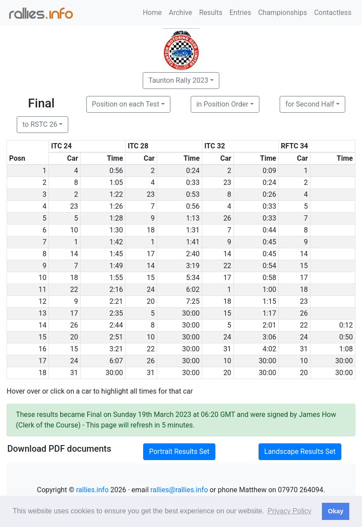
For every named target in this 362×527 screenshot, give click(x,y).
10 (74, 230)
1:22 (116, 194)
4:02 (269, 349)
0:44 (269, 230)
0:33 (192, 182)
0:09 (269, 170)
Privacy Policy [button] (289, 511)
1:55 (116, 277)
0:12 (346, 325)
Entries (240, 12)
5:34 (192, 277)
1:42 (116, 242)
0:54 (269, 266)
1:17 (269, 313)
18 (151, 230)
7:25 (192, 301)
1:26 (116, 206)
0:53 (192, 194)
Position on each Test (125, 104)
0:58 (269, 277)
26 (227, 218)
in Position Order (222, 104)
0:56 (116, 170)
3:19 (192, 266)
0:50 (346, 337)
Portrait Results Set (179, 451)
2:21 (116, 301)
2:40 (192, 254)
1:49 (116, 266)
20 (151, 301)
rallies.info (92, 490)
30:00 (190, 313)
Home (152, 12)
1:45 (116, 254)
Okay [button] (335, 511)
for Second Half (309, 104)
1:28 (116, 218)
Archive (180, 12)
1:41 (192, 242)
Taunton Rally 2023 (178, 80)
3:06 (269, 337)
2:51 (116, 337)
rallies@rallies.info (179, 490)
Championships (282, 12)
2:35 (116, 313)
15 (304, 266)
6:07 (116, 361)
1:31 (192, 230)
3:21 (116, 349)
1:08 (346, 349)
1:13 (192, 218)
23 (227, 182)
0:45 (269, 242)
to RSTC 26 (39, 124)
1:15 (269, 301)
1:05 (116, 182)
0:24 (192, 170)
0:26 (269, 194)
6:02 (192, 289)
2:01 (269, 325)
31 (227, 349)
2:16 (116, 289)
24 (151, 289)
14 (74, 254)
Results (210, 12)
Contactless (332, 12)
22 (227, 266)
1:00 (269, 289)
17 (151, 254)
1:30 (116, 230)
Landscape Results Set (300, 451)
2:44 (116, 325)
